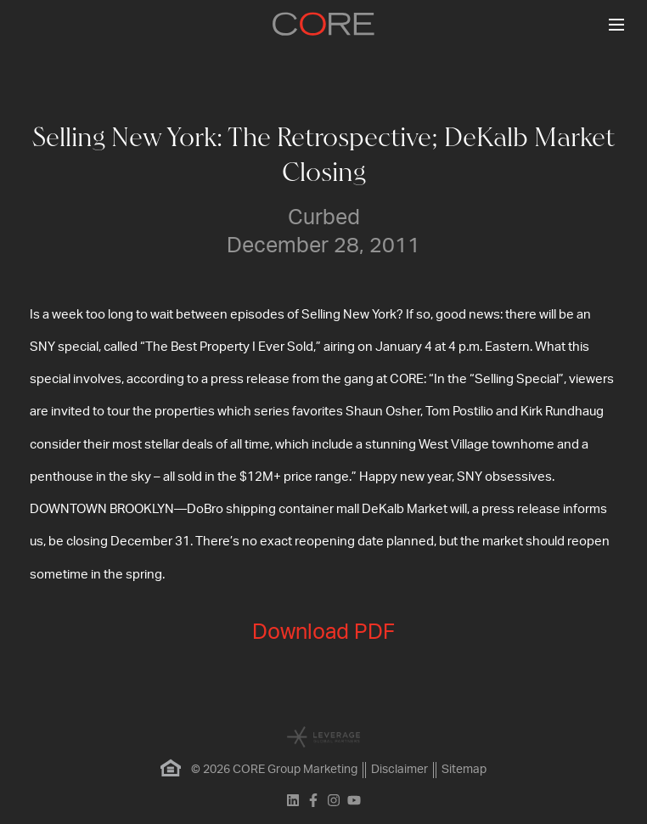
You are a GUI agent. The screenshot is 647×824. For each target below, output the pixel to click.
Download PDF (323, 632)
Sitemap (464, 770)
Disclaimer (399, 770)
